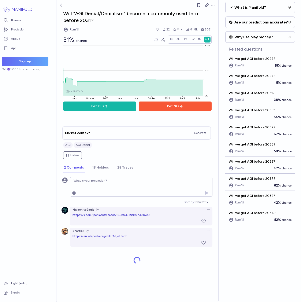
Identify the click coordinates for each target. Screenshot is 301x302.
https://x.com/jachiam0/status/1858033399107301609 (111, 215)
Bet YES (99, 106)
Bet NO (175, 106)
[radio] (171, 40)
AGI (68, 145)
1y (97, 209)
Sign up (25, 61)
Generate (200, 133)
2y (87, 231)
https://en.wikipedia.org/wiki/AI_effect (100, 236)
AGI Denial (83, 145)
